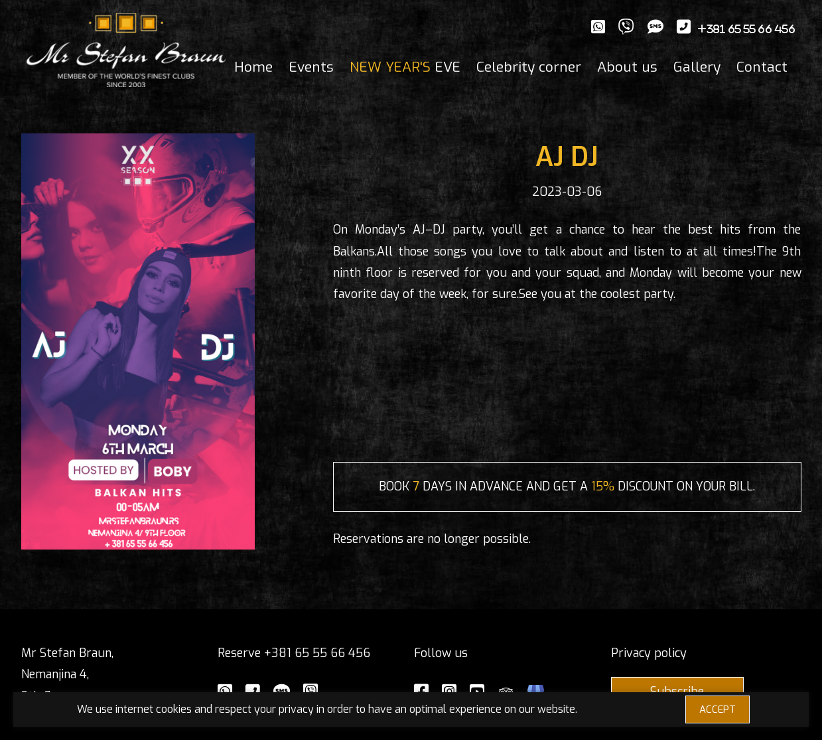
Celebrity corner (528, 67)
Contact (762, 67)
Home (253, 67)
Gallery (696, 67)
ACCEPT (717, 709)
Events (311, 67)
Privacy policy (649, 653)
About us (627, 67)
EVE (405, 67)
